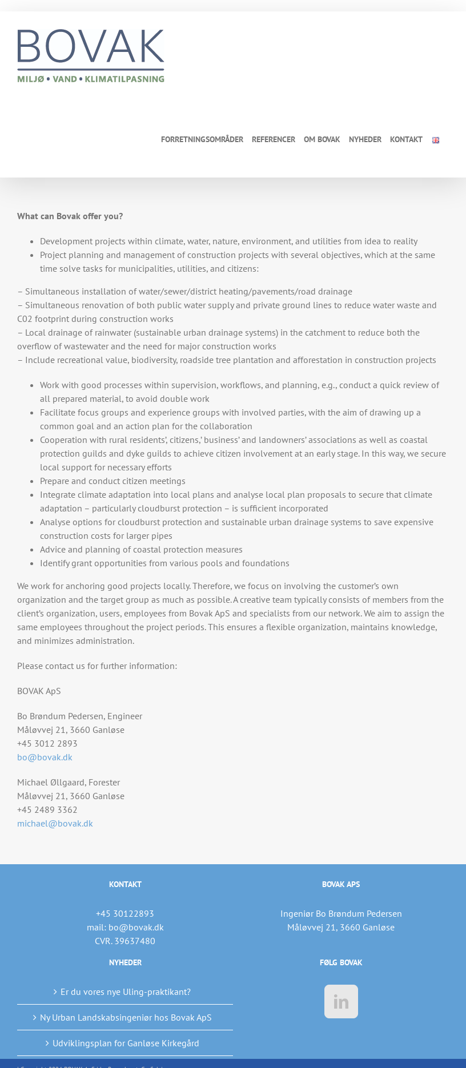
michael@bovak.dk (55, 823)
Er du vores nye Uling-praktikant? (126, 991)
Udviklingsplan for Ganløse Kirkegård (126, 1043)
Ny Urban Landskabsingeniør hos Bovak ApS (126, 1017)
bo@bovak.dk (45, 757)
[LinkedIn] (341, 1001)
